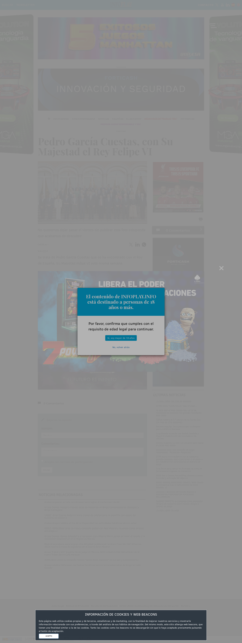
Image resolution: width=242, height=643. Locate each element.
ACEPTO (49, 636)
